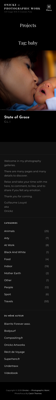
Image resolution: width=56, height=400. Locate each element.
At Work (9, 245)
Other (7, 280)
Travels (8, 301)
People (8, 287)
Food (7, 259)
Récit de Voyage (14, 351)
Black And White (15, 252)
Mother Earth (12, 273)
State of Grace (16, 117)
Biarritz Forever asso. (17, 323)
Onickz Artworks (14, 344)
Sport (7, 294)
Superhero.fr (12, 359)
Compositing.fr (13, 337)
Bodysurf (10, 330)
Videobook (11, 373)
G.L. (6, 121)
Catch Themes (35, 393)
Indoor (8, 266)
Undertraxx (11, 366)
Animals (9, 231)
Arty (6, 238)
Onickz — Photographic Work (35, 390)
